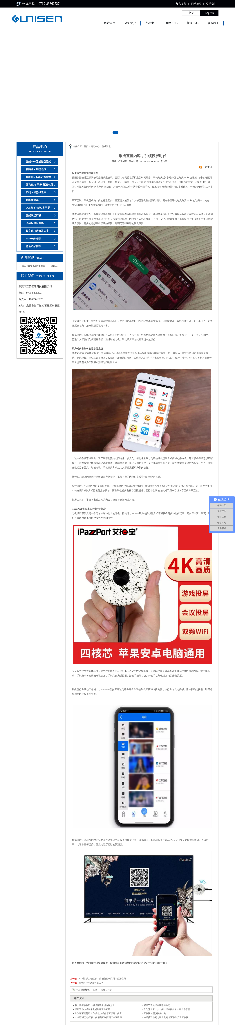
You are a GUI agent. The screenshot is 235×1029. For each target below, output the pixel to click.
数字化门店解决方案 (37, 231)
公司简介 (130, 23)
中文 (191, 12)
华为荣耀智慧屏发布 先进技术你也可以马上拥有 (98, 1013)
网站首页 (109, 23)
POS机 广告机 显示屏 (38, 207)
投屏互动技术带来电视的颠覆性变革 (92, 1009)
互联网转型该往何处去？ (91, 983)
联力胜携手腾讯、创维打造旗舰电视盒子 (95, 1005)
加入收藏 (181, 3)
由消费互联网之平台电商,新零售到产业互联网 (166, 1017)
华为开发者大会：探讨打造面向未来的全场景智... (168, 1009)
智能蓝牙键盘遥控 (36, 169)
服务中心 (172, 23)
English (209, 12)
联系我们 (211, 3)
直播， (96, 989)
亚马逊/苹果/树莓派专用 (39, 184)
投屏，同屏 (106, 989)
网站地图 (196, 3)
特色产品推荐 (33, 246)
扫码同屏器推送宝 (36, 192)
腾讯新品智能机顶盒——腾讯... (40, 266)
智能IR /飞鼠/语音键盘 (38, 177)
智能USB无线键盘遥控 (38, 161)
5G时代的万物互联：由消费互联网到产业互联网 (102, 978)
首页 (86, 146)
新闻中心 (192, 23)
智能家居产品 (33, 215)
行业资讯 (106, 146)
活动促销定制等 (35, 223)
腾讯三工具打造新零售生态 (157, 1005)
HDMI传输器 (33, 238)
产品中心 (151, 23)
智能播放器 (32, 200)
